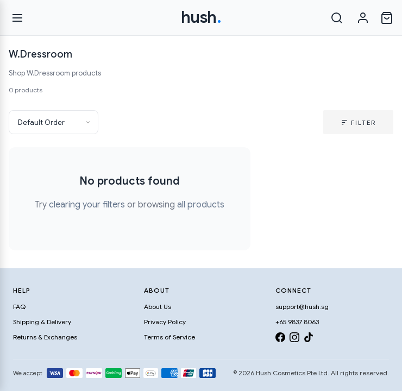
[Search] (337, 18)
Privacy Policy (165, 322)
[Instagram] (294, 339)
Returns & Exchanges (45, 337)
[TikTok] (308, 339)
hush (201, 17)
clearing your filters (87, 204)
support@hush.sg (302, 306)
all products (200, 204)
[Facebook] (280, 339)
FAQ (19, 306)
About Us (157, 306)
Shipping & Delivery (42, 322)
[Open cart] (386, 17)
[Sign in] (363, 18)
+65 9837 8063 (297, 322)
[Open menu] (17, 18)
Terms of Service (169, 337)
